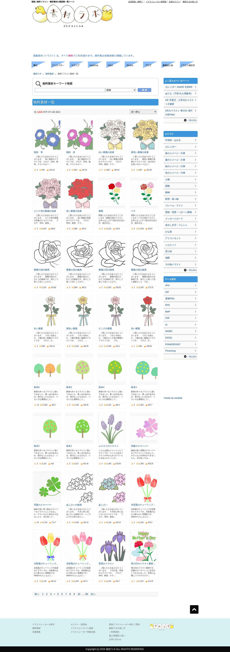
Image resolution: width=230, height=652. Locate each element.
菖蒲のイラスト (106, 563)
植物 (167, 186)
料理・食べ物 (172, 199)
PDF (167, 318)
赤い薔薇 (135, 328)
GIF (167, 292)
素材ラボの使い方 (190, 2)
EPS (167, 305)
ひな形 (168, 231)
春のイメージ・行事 (175, 153)
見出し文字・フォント (176, 225)
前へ (37, 594)
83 (86, 594)
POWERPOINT (172, 344)
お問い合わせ (115, 639)
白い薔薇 (38, 328)
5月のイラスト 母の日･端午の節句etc (179, 112)
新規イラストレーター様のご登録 (124, 624)
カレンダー (170, 146)
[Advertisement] (151, 29)
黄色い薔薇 (71, 328)
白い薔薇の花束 (106, 152)
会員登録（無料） (135, 2)
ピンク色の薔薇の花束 (45, 211)
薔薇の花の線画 (41, 269)
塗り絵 (168, 251)
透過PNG (169, 298)
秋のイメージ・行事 (175, 166)
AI (166, 324)
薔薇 (101, 211)
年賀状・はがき (173, 140)
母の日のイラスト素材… (143, 563)
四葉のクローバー (140, 446)
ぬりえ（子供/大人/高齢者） (179, 93)
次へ (93, 594)
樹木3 (134, 387)
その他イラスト (173, 264)
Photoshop (170, 351)
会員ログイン (174, 2)
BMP (167, 311)
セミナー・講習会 (79, 624)
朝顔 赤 (70, 152)
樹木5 (69, 387)
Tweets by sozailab (173, 398)
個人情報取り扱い (117, 635)
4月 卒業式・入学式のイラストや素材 (179, 102)
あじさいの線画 (74, 504)
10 (79, 594)
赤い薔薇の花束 (74, 211)
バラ (133, 211)
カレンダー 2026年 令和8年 (179, 87)
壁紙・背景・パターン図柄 (178, 212)
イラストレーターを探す (43, 624)
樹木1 (69, 446)
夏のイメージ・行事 (175, 160)
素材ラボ (37, 74)
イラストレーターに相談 (82, 628)
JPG (167, 285)
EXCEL (169, 337)
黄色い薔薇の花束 (140, 152)
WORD (168, 331)
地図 (167, 258)
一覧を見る (192, 120)
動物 (167, 192)
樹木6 (37, 387)
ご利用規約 (114, 632)
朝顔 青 (38, 152)
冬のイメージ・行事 (175, 173)
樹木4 (101, 387)
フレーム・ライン (174, 205)
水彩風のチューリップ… (143, 504)
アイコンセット (173, 238)
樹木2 (37, 446)
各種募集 (36, 632)
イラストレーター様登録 (156, 2)
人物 (167, 179)
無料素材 (49, 74)
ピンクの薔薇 (105, 328)
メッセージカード (174, 218)
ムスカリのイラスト (109, 446)
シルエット (170, 245)
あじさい (103, 504)
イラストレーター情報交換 (83, 632)
